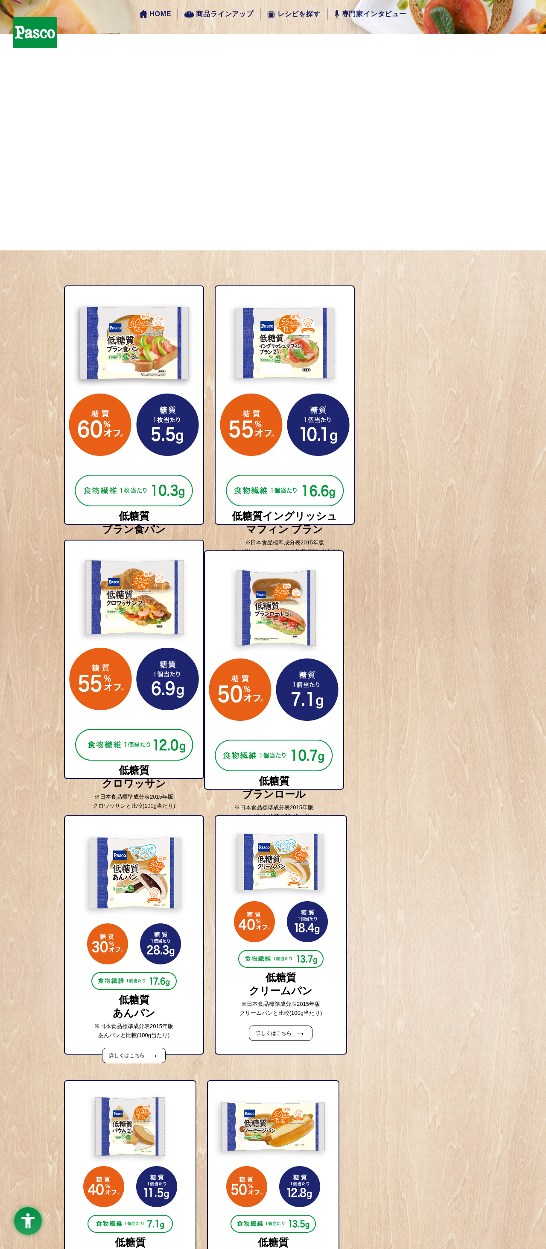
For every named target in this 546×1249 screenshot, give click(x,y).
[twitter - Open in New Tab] (304, 1199)
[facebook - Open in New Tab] (242, 1199)
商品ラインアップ (218, 14)
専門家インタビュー (370, 14)
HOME (155, 14)
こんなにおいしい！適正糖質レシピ (301, 1155)
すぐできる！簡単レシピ (286, 1146)
